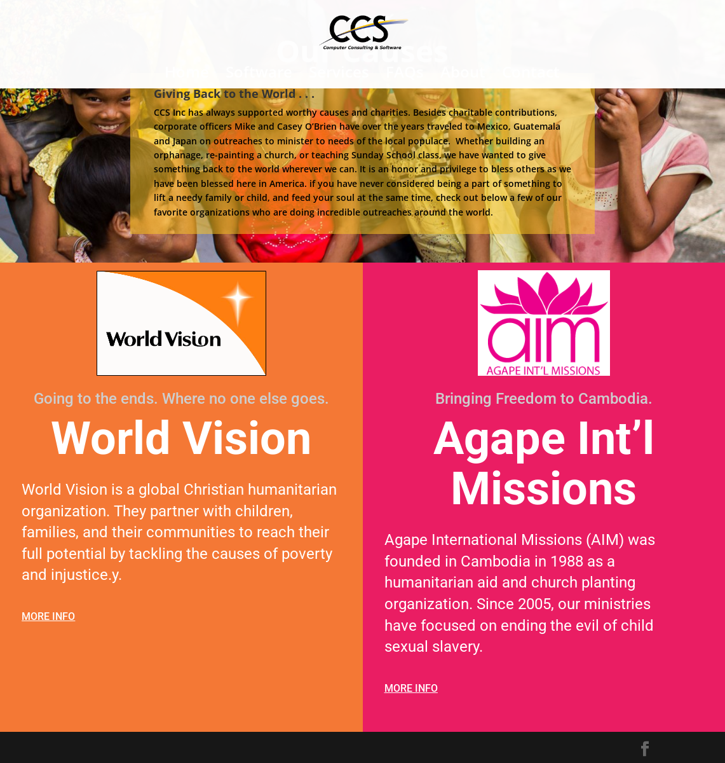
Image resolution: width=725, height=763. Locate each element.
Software (259, 74)
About (462, 74)
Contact (531, 74)
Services (339, 74)
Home (187, 74)
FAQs (405, 74)
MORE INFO (48, 616)
